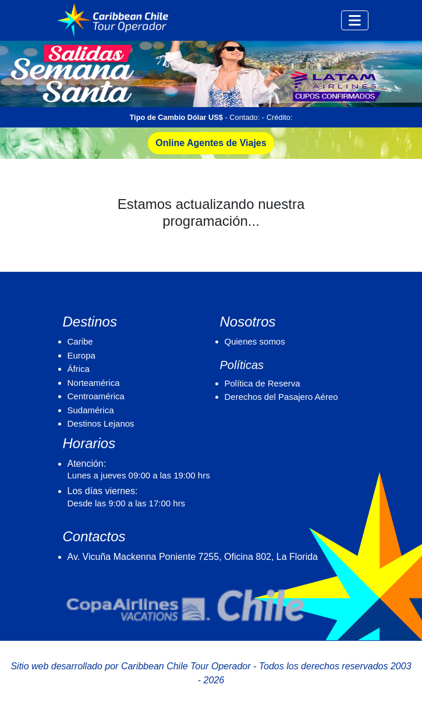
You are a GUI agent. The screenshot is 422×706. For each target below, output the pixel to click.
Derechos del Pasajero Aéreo (281, 397)
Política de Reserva (262, 383)
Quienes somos (255, 341)
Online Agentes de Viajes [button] (210, 143)
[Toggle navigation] (354, 20)
